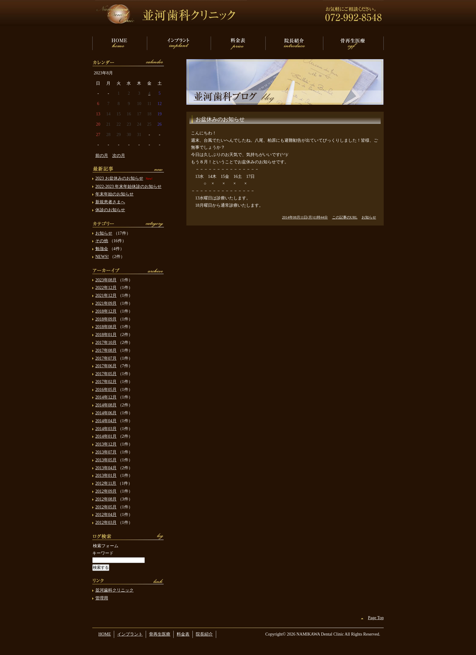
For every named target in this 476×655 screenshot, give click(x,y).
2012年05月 (106, 507)
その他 (101, 241)
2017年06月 (106, 366)
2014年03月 (106, 428)
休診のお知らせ (110, 210)
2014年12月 (106, 397)
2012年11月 (105, 483)
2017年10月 (106, 342)
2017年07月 (106, 358)
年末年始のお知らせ (114, 194)
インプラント (179, 43)
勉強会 (101, 248)
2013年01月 (106, 475)
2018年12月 (106, 311)
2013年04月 (106, 468)
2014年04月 (106, 421)
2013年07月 (106, 452)
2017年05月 (106, 374)
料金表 (238, 43)
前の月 (101, 155)
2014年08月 (106, 405)
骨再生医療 (353, 43)
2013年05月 (106, 460)
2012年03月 (106, 522)
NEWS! (102, 256)
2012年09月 (106, 491)
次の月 (118, 155)
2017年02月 (106, 381)
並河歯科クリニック (114, 590)
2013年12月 (106, 444)
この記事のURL (345, 217)
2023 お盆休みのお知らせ (119, 178)
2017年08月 (106, 350)
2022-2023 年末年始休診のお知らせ (128, 186)
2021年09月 (106, 303)
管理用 (101, 598)
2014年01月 (106, 436)
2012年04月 (106, 514)
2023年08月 (106, 280)
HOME (119, 43)
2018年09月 (106, 319)
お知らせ (369, 217)
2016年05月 (106, 389)
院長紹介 (294, 43)
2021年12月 (106, 295)
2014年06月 (106, 413)
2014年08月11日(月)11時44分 (305, 217)
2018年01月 (106, 334)
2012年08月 (106, 499)
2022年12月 (106, 287)
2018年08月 (106, 326)
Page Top (376, 618)
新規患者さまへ (110, 202)
